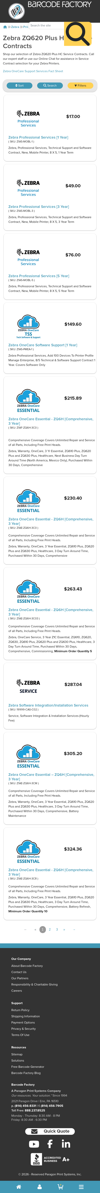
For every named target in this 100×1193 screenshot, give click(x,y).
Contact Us (18, 972)
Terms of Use (20, 1035)
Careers (16, 990)
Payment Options (23, 1022)
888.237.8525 (35, 1110)
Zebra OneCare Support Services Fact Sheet (33, 71)
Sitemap (16, 1054)
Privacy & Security (23, 1028)
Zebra (15, 27)
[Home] (5, 27)
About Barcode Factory (27, 965)
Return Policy (20, 1010)
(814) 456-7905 (52, 1105)
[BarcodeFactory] (16, 11)
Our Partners (19, 978)
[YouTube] (34, 1144)
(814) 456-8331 (25, 1105)
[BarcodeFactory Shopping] (60, 1187)
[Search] (78, 30)
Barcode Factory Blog (26, 1073)
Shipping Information (25, 1016)
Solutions (17, 1060)
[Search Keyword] (46, 21)
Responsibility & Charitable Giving (34, 984)
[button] (50, 1131)
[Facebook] (50, 1143)
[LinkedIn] (66, 1144)
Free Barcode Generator (27, 1066)
